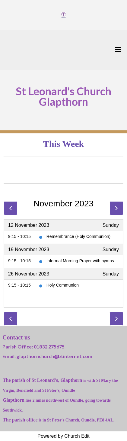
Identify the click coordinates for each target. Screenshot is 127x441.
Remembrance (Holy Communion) (78, 236)
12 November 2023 (28, 225)
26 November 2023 (28, 273)
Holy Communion (62, 285)
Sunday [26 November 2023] (111, 273)
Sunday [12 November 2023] (111, 225)
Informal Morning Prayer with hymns (80, 260)
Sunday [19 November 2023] (111, 249)
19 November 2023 (28, 249)
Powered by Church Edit (63, 436)
